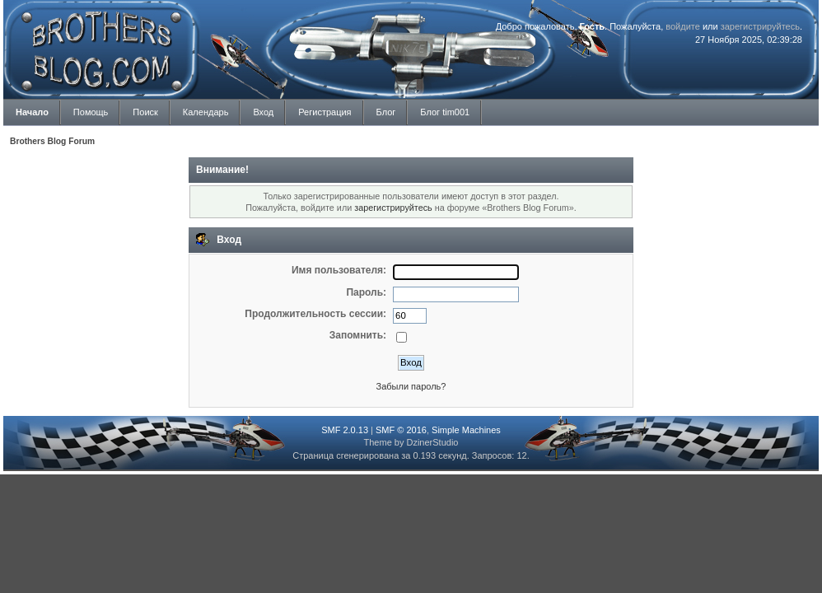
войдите (683, 26)
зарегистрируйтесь (760, 26)
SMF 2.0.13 (344, 430)
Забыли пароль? (411, 386)
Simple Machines (466, 430)
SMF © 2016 (401, 430)
